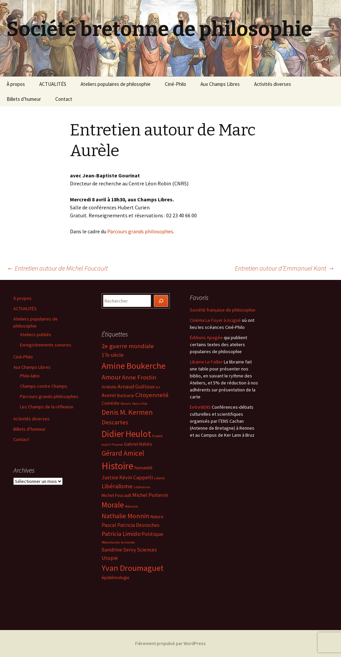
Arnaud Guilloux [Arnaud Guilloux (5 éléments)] (136, 386)
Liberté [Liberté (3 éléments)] (159, 478)
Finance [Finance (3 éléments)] (117, 444)
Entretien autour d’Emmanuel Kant (284, 268)
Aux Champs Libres (220, 84)
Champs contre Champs (43, 386)
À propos (16, 84)
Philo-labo (30, 376)
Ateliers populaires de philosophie (116, 84)
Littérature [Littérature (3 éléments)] (142, 487)
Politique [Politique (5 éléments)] (152, 534)
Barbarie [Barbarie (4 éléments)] (125, 395)
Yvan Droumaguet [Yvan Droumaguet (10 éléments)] (133, 568)
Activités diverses (272, 84)
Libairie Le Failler (206, 362)
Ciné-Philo (175, 84)
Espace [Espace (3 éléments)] (157, 436)
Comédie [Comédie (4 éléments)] (111, 403)
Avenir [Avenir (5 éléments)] (109, 395)
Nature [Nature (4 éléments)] (157, 517)
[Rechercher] (161, 301)
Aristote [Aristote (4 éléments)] (109, 387)
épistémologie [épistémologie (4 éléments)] (116, 577)
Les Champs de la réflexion (46, 407)
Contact (63, 99)
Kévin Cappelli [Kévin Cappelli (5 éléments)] (136, 477)
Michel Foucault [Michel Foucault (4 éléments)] (116, 495)
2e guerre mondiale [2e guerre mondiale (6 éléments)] (128, 346)
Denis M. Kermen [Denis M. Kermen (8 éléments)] (127, 412)
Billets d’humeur (24, 99)
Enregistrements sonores (45, 345)
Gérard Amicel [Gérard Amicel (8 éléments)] (123, 453)
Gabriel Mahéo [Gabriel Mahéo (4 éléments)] (138, 444)
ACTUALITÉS (52, 84)
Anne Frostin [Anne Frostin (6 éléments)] (139, 377)
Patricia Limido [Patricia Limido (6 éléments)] (121, 534)
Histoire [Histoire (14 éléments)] (118, 466)
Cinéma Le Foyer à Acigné (215, 320)
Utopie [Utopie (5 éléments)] (110, 557)
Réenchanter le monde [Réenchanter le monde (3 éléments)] (118, 542)
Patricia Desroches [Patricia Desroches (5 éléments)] (138, 525)
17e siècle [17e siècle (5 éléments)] (113, 354)
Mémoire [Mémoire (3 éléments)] (131, 506)
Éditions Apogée (206, 337)
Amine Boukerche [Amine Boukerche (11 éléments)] (134, 365)
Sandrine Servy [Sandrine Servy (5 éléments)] (119, 549)
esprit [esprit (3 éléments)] (106, 444)
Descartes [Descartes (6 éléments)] (115, 422)
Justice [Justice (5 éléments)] (110, 477)
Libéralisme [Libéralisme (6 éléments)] (117, 486)
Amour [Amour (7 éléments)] (111, 377)
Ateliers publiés (35, 334)
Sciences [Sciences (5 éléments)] (147, 549)
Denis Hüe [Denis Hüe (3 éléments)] (139, 403)
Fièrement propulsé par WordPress (170, 643)
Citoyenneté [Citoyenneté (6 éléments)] (152, 395)
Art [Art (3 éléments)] (158, 387)
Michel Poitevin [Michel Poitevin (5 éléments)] (150, 495)
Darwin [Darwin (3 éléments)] (126, 403)
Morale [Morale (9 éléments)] (113, 505)
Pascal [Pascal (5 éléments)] (109, 525)
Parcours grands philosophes (140, 231)
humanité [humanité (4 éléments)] (144, 468)
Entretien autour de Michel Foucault (57, 268)
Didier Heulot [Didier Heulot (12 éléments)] (126, 433)
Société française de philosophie (222, 310)
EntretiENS (200, 407)
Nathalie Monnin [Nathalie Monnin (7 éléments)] (126, 516)
